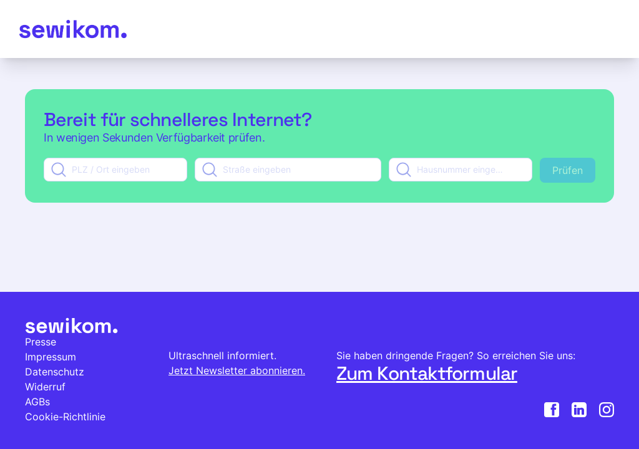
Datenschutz (54, 371)
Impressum (50, 356)
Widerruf (45, 386)
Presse (40, 342)
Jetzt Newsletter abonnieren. (236, 370)
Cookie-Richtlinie (65, 416)
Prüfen (567, 170)
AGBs (37, 401)
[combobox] (115, 169)
